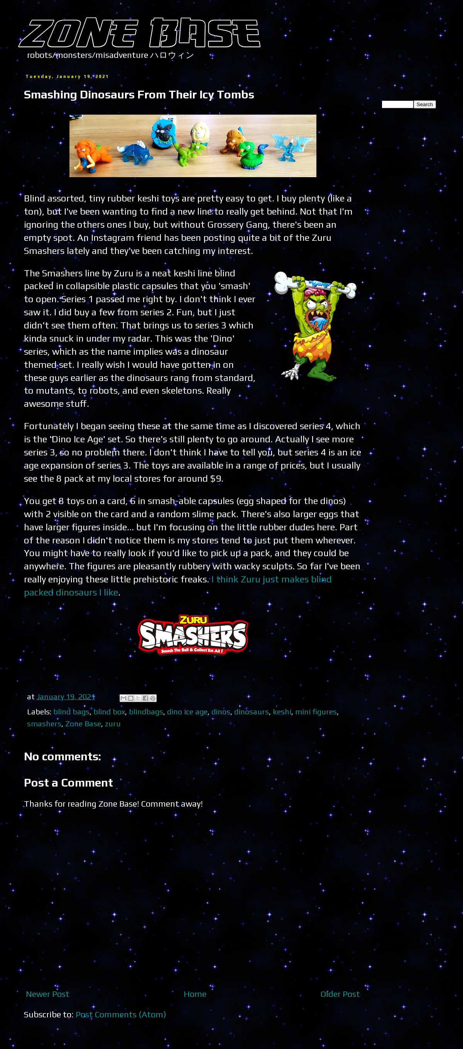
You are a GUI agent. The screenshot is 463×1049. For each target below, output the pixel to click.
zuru (113, 723)
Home (195, 994)
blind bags (71, 711)
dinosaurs (251, 711)
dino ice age (187, 711)
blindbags (146, 711)
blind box (109, 711)
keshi (282, 711)
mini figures (316, 711)
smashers (44, 723)
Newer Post (47, 994)
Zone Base (83, 723)
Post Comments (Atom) (121, 1014)
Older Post (340, 994)
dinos (220, 711)
